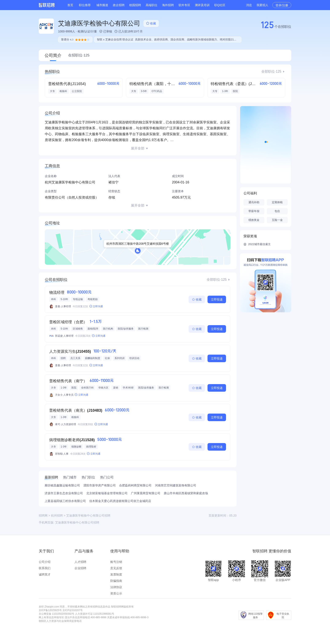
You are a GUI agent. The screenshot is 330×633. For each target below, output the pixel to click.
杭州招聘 (57, 515)
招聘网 (43, 515)
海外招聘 (168, 5)
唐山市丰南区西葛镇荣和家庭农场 (186, 493)
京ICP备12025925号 (50, 610)
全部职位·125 (271, 71)
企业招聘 (80, 568)
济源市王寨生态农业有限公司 (64, 493)
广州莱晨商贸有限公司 (145, 493)
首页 (70, 5)
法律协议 (116, 587)
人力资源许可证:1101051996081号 (94, 613)
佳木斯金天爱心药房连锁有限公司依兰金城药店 (120, 501)
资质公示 (116, 593)
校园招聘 (135, 5)
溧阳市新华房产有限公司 (99, 485)
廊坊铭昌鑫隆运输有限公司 (62, 485)
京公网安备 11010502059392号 (56, 613)
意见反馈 (116, 568)
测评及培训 (202, 5)
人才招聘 (80, 562)
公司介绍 (45, 562)
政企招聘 (119, 5)
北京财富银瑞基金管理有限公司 (107, 493)
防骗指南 (116, 580)
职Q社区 (219, 5)
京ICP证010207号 (73, 610)
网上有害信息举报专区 (51, 617)
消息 (249, 5)
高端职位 (151, 5)
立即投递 (217, 299)
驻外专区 (184, 5)
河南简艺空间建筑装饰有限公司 (175, 485)
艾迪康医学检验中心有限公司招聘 (77, 522)
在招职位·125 (78, 55)
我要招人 (262, 5)
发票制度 (116, 574)
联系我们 (45, 568)
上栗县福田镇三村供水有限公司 (65, 501)
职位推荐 (85, 5)
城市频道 (102, 5)
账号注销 (116, 562)
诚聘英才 (45, 574)
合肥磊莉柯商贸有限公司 (135, 485)
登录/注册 (281, 5)
